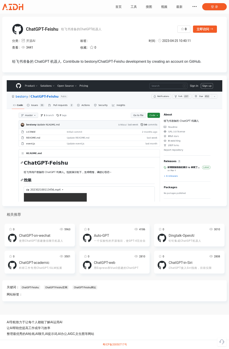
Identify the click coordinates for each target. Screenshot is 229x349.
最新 (179, 7)
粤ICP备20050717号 (115, 344)
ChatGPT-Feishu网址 (85, 287)
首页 (118, 7)
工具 (134, 7)
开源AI (28, 41)
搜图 (149, 7)
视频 (164, 7)
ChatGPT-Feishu (30, 287)
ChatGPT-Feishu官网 (56, 287)
